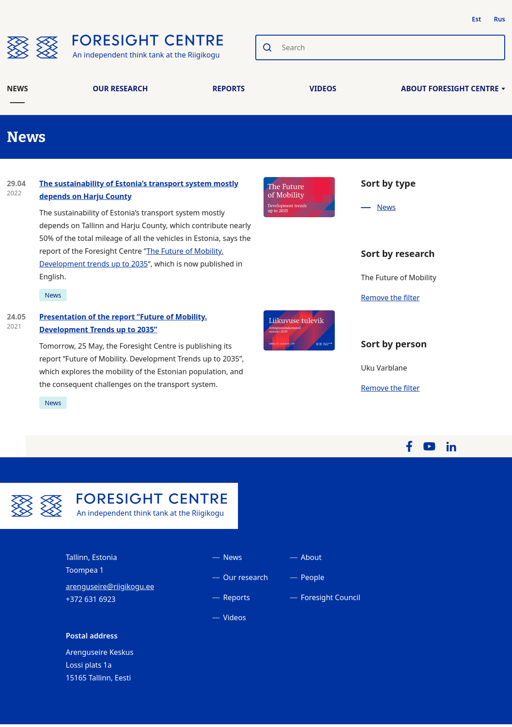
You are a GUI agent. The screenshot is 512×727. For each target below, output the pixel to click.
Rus (499, 19)
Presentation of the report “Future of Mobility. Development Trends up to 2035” (123, 323)
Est (476, 19)
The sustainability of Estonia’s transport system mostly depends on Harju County (138, 189)
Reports (228, 89)
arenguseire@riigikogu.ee (110, 586)
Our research (245, 577)
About (311, 557)
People (312, 577)
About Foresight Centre (453, 89)
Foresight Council (330, 597)
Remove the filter (390, 298)
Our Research (120, 89)
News (17, 89)
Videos (323, 89)
